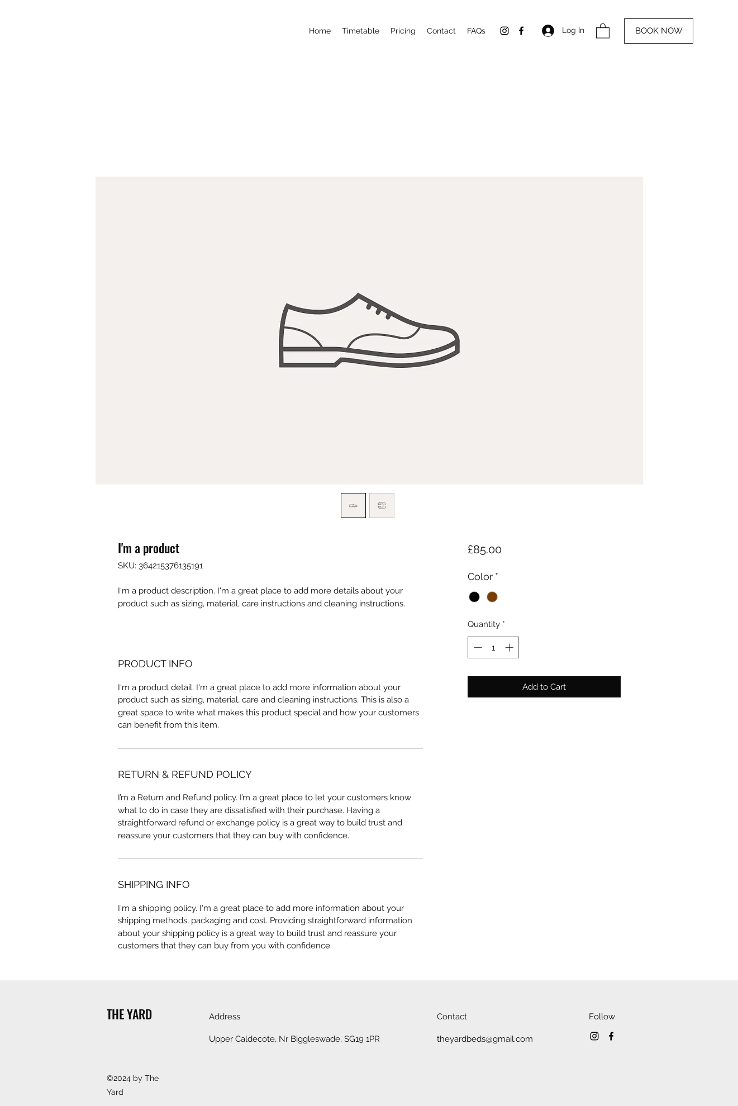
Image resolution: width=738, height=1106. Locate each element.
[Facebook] (521, 30)
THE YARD (129, 1014)
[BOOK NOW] (658, 31)
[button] (603, 30)
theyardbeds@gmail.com (485, 1039)
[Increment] (510, 647)
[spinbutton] (493, 647)
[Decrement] (476, 647)
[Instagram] (504, 30)
